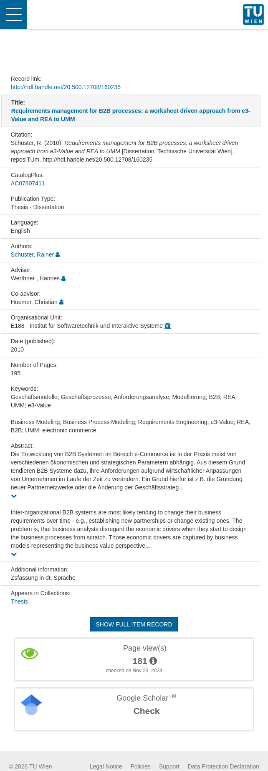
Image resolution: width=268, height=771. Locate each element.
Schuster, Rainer (32, 254)
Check (146, 711)
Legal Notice (106, 766)
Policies (141, 766)
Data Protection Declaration (223, 766)
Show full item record (134, 624)
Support (169, 766)
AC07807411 (28, 183)
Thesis (19, 601)
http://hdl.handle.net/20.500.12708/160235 (66, 87)
